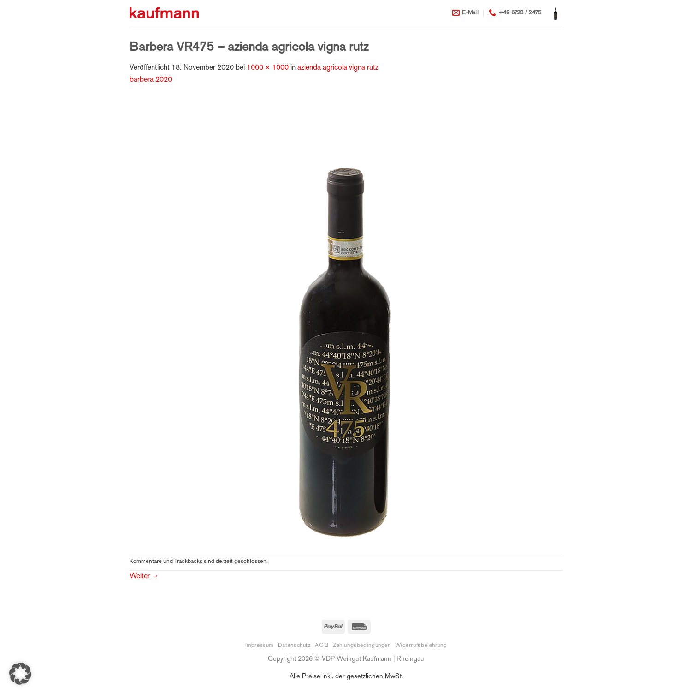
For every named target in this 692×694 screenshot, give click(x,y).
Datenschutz (294, 645)
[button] (555, 13)
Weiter (144, 576)
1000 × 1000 (268, 68)
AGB (321, 645)
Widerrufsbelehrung (421, 645)
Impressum (259, 645)
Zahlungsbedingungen (362, 645)
